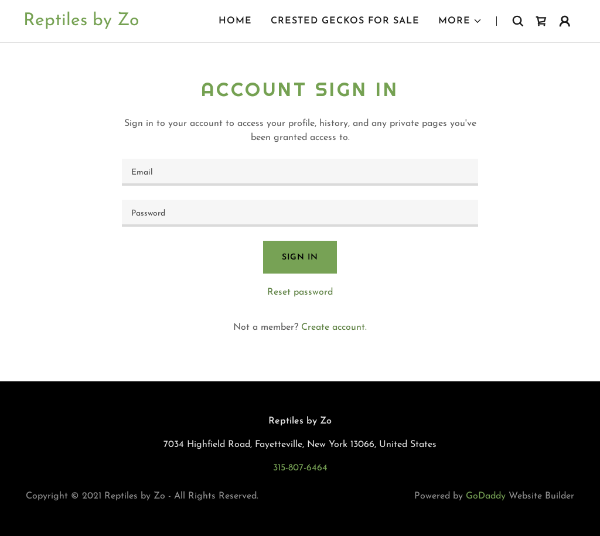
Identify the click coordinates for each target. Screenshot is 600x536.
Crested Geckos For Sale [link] (345, 21)
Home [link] (235, 21)
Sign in (300, 257)
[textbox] (300, 172)
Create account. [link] (334, 327)
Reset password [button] (300, 292)
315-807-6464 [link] (300, 468)
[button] (460, 21)
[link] (81, 23)
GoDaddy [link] (486, 496)
